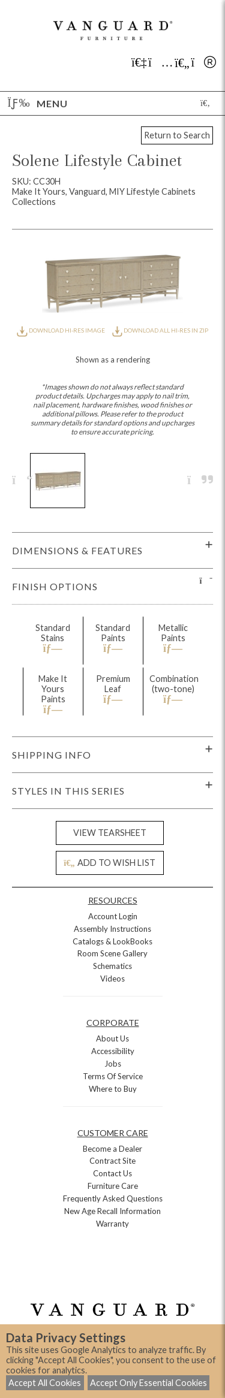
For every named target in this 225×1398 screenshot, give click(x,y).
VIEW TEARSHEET (109, 833)
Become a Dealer (112, 1149)
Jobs (112, 1063)
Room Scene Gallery (112, 953)
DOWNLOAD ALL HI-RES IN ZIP (160, 330)
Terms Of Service (113, 1076)
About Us (112, 1038)
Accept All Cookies (44, 1383)
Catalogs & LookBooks (112, 941)
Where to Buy (113, 1089)
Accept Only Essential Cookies (148, 1383)
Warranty (112, 1223)
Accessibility (112, 1051)
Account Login (112, 916)
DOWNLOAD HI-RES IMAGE (61, 330)
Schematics (112, 966)
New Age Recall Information (112, 1211)
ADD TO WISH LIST (109, 862)
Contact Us (112, 1173)
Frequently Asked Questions (113, 1198)
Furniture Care (113, 1186)
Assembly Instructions (112, 929)
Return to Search (177, 135)
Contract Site (112, 1160)
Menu (38, 103)
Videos (112, 978)
